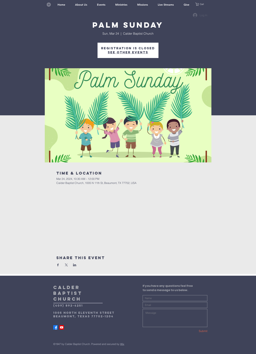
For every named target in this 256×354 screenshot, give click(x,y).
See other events (128, 52)
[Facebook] (55, 327)
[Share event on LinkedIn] (74, 265)
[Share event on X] (66, 265)
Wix (122, 344)
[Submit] (195, 331)
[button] (203, 4)
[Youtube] (61, 327)
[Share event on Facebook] (58, 265)
